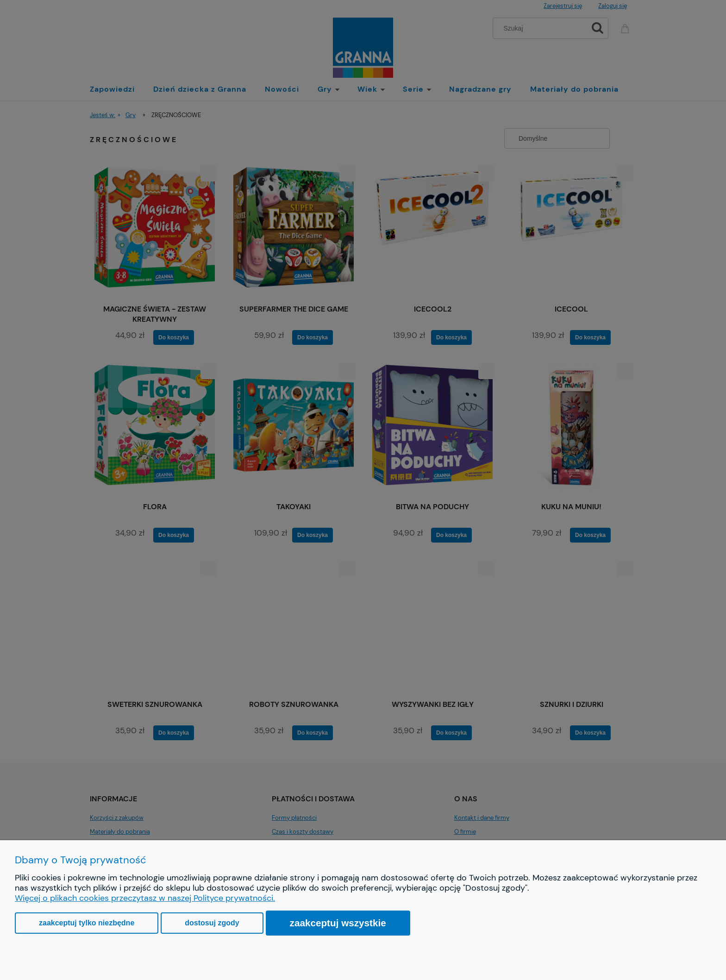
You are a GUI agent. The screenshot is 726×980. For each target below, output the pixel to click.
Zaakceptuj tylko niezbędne (86, 923)
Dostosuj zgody (212, 923)
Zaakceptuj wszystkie (338, 923)
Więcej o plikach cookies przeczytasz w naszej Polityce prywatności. (145, 898)
